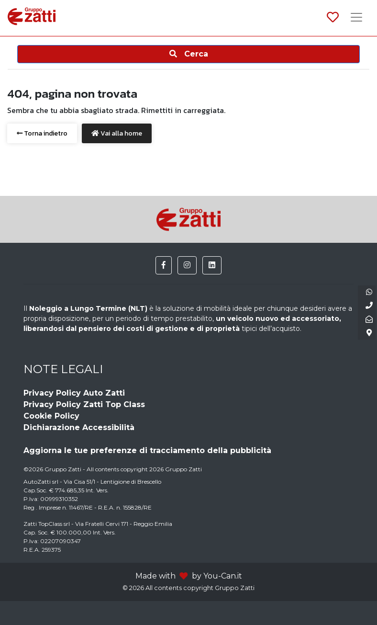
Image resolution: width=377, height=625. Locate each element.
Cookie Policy (51, 415)
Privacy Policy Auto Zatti (74, 393)
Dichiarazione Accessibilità (78, 427)
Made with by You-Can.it (188, 575)
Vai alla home (116, 133)
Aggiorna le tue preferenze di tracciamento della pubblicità (147, 450)
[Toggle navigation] (356, 18)
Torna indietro (42, 133)
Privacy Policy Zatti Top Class (84, 404)
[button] (163, 265)
